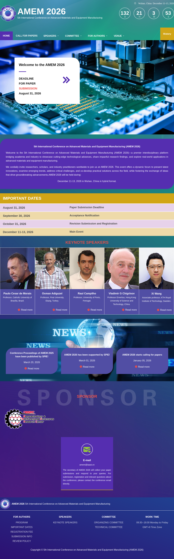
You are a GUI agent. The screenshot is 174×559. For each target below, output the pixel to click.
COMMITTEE (73, 36)
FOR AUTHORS (98, 36)
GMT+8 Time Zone (152, 527)
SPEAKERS (51, 36)
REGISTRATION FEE (22, 532)
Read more (25, 310)
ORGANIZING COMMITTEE (108, 522)
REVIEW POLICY (22, 541)
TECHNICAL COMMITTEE (109, 527)
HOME (6, 36)
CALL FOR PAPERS (27, 36)
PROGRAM (22, 522)
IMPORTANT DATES (21, 527)
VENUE (119, 36)
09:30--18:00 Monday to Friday (152, 522)
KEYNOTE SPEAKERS (65, 522)
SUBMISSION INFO (21, 536)
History (167, 34)
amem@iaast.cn (87, 465)
